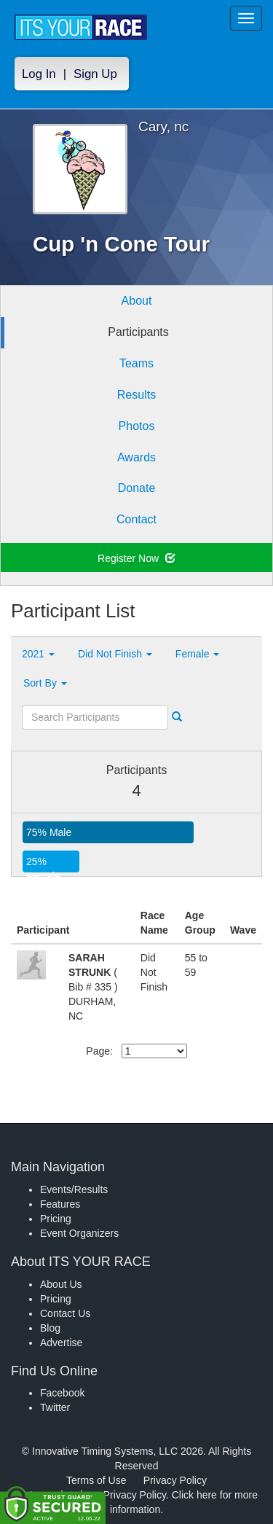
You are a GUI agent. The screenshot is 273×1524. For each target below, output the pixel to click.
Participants (138, 332)
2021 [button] (38, 654)
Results (136, 394)
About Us (61, 1284)
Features (60, 1204)
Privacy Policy (175, 1480)
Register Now (136, 558)
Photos (137, 426)
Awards (136, 457)
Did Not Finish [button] (115, 654)
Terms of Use (96, 1480)
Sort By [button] (45, 683)
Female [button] (197, 654)
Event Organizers (79, 1233)
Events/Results (74, 1189)
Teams (136, 363)
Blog (50, 1328)
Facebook (62, 1393)
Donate (137, 488)
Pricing (55, 1218)
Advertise (61, 1342)
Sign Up (95, 74)
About (137, 300)
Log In (39, 74)
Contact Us (65, 1313)
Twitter (55, 1407)
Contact (136, 519)
